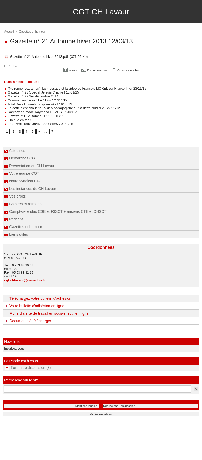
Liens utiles (16, 231)
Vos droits (14, 193)
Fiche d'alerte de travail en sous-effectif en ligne (45, 310)
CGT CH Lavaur (101, 11)
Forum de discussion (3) (30, 364)
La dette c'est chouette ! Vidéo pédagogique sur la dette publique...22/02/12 (58, 106)
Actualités (14, 148)
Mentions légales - (89, 402)
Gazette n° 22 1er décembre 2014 (29, 95)
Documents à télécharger (27, 318)
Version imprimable (129, 69)
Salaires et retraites (22, 201)
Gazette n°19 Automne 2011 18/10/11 (32, 114)
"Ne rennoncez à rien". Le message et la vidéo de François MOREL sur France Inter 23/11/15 (71, 88)
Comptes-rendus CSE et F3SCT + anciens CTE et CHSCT (54, 208)
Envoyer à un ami (91, 69)
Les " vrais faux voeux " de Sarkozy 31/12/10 (37, 121)
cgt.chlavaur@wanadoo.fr (23, 277)
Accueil (8, 31)
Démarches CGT (20, 155)
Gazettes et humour (23, 224)
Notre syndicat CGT (23, 178)
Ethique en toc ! (17, 117)
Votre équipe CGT (21, 170)
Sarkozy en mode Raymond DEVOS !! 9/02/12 (38, 110)
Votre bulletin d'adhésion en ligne (33, 303)
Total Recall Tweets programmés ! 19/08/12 (36, 103)
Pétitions (13, 216)
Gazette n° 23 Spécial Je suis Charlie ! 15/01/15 (39, 92)
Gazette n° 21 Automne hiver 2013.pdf (39, 57)
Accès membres (101, 410)
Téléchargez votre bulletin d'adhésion (37, 295)
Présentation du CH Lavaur (29, 163)
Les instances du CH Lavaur (29, 186)
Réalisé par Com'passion (116, 402)
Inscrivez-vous (13, 345)
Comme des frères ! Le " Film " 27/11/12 (34, 99)
